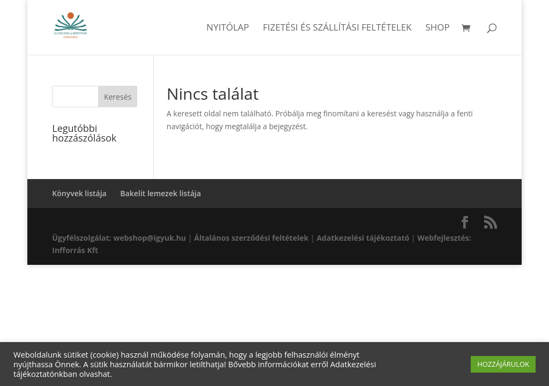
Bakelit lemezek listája (160, 193)
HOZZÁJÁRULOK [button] (503, 364)
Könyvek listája (79, 193)
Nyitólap (227, 28)
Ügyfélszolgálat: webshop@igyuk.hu (119, 238)
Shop (437, 28)
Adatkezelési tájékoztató (362, 238)
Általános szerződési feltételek (251, 238)
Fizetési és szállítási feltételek (337, 28)
